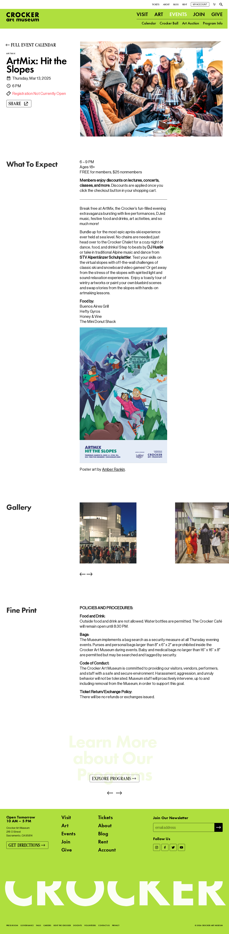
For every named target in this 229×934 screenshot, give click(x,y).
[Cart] (214, 4)
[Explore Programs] (114, 779)
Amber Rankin (113, 469)
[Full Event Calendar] (41, 44)
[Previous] (82, 575)
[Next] (88, 575)
